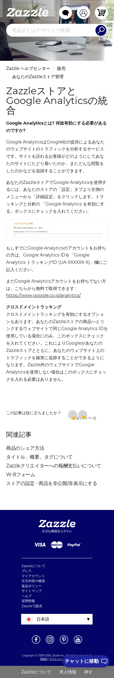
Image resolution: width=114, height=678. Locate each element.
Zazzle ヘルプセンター (28, 68)
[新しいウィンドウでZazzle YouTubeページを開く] (78, 643)
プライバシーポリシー (61, 658)
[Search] (100, 30)
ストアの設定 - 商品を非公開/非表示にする (51, 483)
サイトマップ (32, 591)
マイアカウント (33, 576)
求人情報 (67, 672)
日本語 (42, 619)
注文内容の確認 (33, 581)
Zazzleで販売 (32, 606)
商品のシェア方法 (25, 448)
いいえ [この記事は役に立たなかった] (86, 417)
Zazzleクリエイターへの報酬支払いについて (53, 466)
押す (88, 672)
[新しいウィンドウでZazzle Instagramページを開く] (50, 643)
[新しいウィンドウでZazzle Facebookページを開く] (36, 643)
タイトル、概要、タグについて (39, 457)
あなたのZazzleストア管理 (38, 76)
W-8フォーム (20, 474)
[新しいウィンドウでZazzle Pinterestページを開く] (64, 643)
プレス (27, 571)
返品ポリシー (32, 586)
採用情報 (28, 601)
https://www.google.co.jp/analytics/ (43, 295)
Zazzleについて (34, 566)
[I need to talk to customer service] (86, 661)
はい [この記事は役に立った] (76, 417)
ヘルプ (27, 596)
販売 (61, 68)
